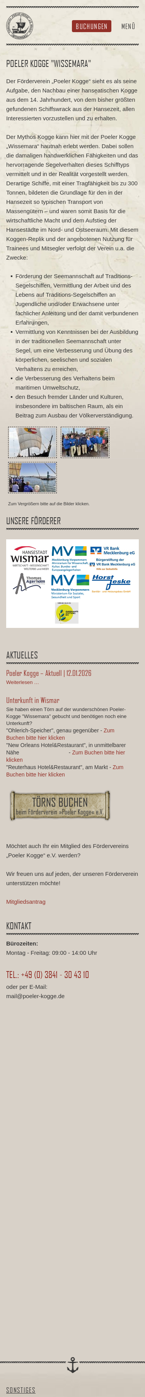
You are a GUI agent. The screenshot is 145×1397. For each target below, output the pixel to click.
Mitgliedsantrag (26, 901)
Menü (128, 26)
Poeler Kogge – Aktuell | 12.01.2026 (48, 672)
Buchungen (91, 26)
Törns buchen (60, 805)
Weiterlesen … (22, 682)
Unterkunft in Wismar (33, 699)
